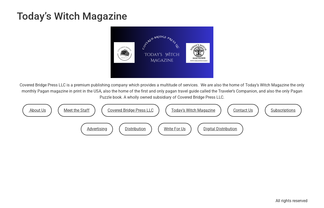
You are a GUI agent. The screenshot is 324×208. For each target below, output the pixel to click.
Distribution (135, 128)
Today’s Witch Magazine (193, 110)
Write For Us (175, 128)
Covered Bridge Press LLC (130, 110)
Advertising (97, 128)
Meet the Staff (76, 110)
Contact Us (243, 110)
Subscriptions (283, 110)
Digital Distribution (220, 128)
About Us (37, 110)
